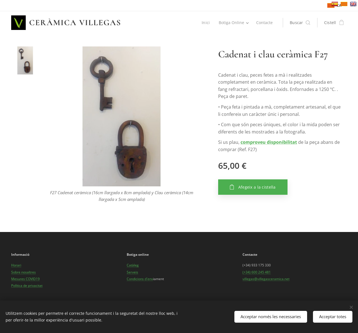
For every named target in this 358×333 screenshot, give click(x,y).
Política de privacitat (27, 285)
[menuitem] (206, 23)
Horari (16, 265)
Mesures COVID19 (25, 278)
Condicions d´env (140, 278)
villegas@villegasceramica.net (265, 278)
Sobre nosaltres (23, 271)
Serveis (132, 271)
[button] (300, 23)
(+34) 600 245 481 (256, 271)
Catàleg (133, 265)
